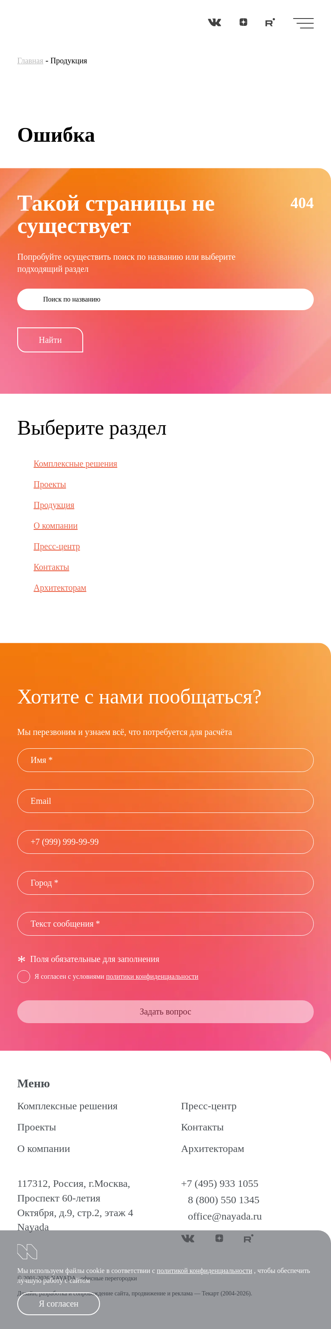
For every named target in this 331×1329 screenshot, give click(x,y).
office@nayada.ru (225, 1216)
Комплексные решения (75, 463)
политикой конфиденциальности (205, 1270)
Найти (50, 340)
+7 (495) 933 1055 (220, 1183)
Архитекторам (60, 587)
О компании (56, 525)
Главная (30, 60)
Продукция (54, 505)
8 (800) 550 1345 (223, 1199)
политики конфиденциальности (152, 976)
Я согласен (58, 1303)
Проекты (50, 484)
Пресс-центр (57, 546)
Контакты (51, 567)
